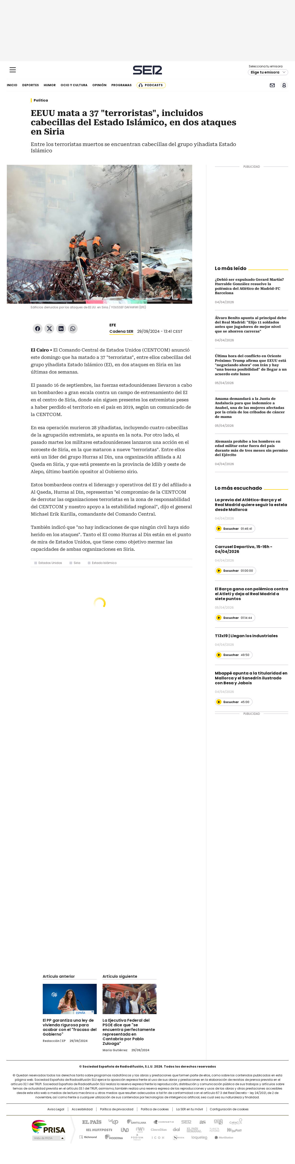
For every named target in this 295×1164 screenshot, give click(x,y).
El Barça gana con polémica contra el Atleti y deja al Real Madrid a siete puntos (251, 594)
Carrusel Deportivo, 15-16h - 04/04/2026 (243, 549)
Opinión (99, 85)
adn (218, 1121)
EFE (112, 325)
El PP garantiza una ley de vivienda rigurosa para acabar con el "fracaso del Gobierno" (69, 1027)
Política (41, 100)
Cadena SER (147, 69)
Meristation (223, 1136)
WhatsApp (73, 328)
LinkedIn (61, 328)
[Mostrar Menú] (13, 70)
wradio (138, 1129)
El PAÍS (90, 1121)
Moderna (112, 1136)
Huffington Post (97, 1129)
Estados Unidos (50, 563)
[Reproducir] (218, 528)
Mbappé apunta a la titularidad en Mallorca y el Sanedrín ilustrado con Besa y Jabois (251, 678)
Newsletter (272, 85)
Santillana (134, 1121)
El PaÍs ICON (156, 1136)
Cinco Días (157, 1129)
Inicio (12, 85)
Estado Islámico (104, 563)
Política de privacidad (116, 1109)
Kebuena (233, 1129)
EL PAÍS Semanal (193, 1129)
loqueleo (199, 1136)
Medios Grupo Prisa (48, 1138)
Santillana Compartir (161, 1121)
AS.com (201, 1121)
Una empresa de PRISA (48, 1126)
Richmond (88, 1136)
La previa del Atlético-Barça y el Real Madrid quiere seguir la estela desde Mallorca (251, 504)
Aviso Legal (55, 1109)
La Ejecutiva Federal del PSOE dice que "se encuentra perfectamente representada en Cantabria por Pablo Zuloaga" (129, 1032)
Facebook (37, 328)
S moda (177, 1136)
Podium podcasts (135, 1136)
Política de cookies (155, 1109)
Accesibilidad (82, 1109)
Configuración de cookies (229, 1109)
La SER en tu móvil (189, 1109)
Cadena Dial (175, 1129)
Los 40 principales (111, 1121)
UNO (123, 1129)
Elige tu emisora (265, 72)
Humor (50, 85)
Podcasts (154, 85)
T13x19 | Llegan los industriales (246, 636)
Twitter (49, 328)
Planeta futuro (213, 1129)
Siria (77, 563)
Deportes (30, 85)
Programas (121, 85)
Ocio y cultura (74, 85)
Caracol (235, 1121)
